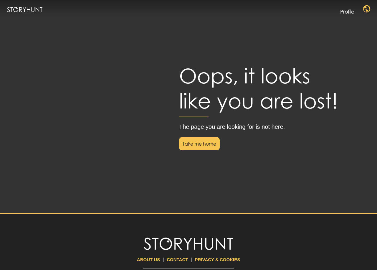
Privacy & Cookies (217, 259)
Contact (177, 259)
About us (148, 259)
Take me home (199, 144)
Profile (352, 9)
